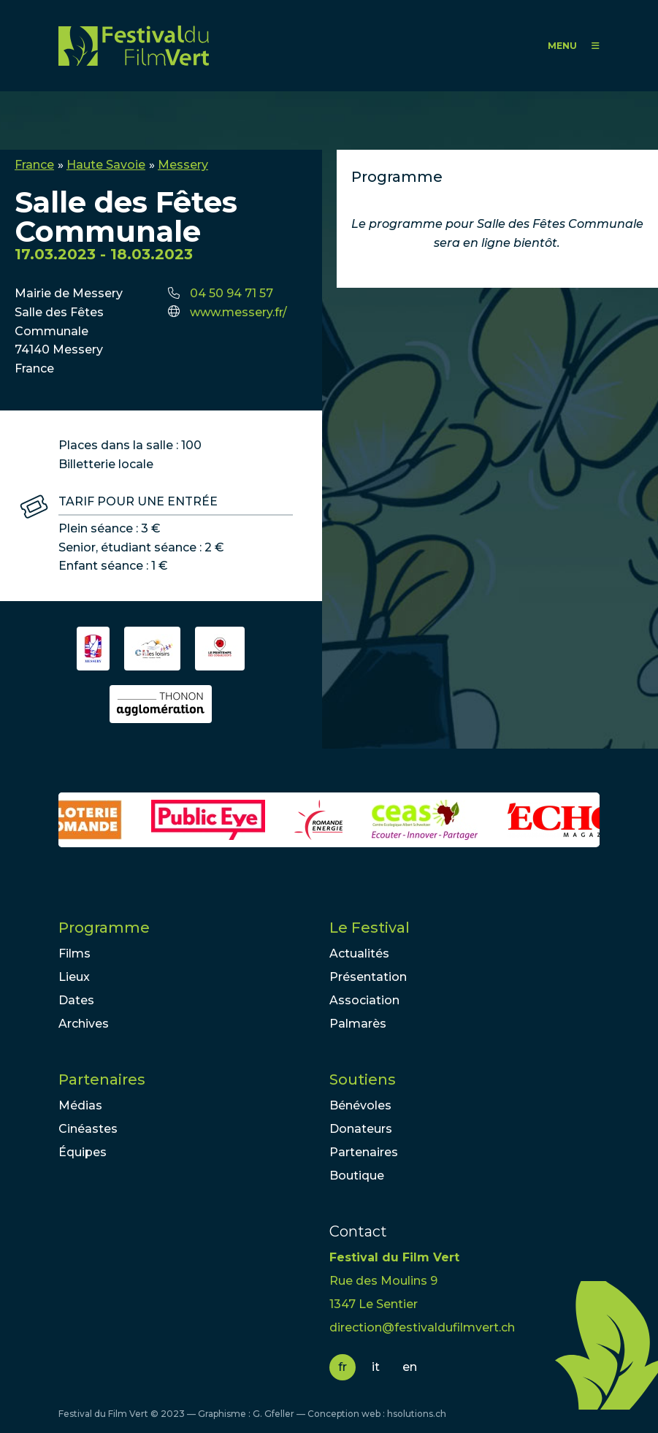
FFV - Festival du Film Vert (133, 45)
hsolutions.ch (416, 1413)
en (409, 1367)
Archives (83, 1024)
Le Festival (369, 927)
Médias (80, 1105)
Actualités (359, 953)
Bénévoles (360, 1105)
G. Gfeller (273, 1413)
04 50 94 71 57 (231, 293)
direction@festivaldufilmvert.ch (422, 1327)
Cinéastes (88, 1129)
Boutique (356, 1175)
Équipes (82, 1152)
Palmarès (357, 1024)
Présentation (368, 977)
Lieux (74, 977)
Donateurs (360, 1129)
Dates (76, 1000)
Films (74, 953)
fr (342, 1367)
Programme (104, 927)
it (376, 1367)
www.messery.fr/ (238, 312)
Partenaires (101, 1079)
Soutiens (362, 1079)
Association (364, 1000)
